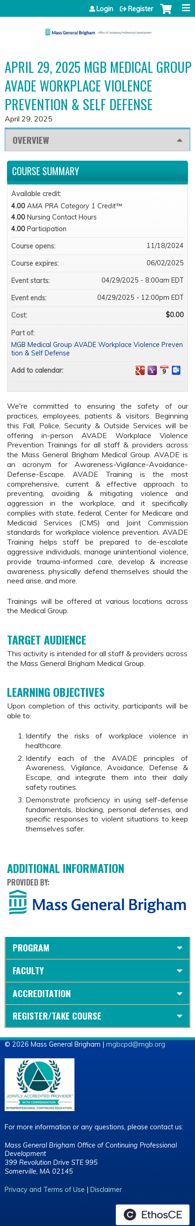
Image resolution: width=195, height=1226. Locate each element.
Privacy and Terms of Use (45, 1189)
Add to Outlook (176, 370)
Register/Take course (57, 1015)
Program (31, 947)
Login (104, 9)
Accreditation (42, 993)
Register (140, 9)
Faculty (28, 970)
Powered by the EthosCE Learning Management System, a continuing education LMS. (152, 1215)
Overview (31, 140)
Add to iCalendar (164, 370)
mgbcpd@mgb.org (135, 1044)
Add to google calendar (140, 370)
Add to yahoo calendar (152, 370)
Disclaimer (106, 1189)
